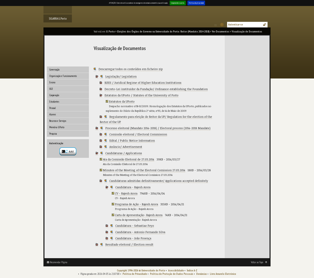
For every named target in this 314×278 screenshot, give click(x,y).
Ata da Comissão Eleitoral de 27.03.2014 (128, 159)
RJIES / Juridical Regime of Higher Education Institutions (143, 83)
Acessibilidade (176, 270)
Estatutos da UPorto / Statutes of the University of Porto (141, 95)
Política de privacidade (196, 3)
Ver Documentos (220, 31)
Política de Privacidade (135, 274)
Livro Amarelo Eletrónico (223, 274)
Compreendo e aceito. (178, 3)
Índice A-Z (192, 270)
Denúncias (201, 274)
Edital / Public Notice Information (132, 140)
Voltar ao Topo (257, 262)
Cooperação (54, 95)
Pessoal (52, 108)
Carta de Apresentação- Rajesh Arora (138, 215)
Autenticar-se (235, 24)
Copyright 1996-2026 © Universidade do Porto (141, 270)
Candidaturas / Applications (123, 153)
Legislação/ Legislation (121, 76)
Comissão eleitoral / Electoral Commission (138, 134)
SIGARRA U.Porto (58, 18)
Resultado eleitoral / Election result (129, 244)
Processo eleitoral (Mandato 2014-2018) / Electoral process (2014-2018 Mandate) (157, 128)
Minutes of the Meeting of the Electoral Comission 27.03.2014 (144, 170)
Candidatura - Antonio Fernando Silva (140, 232)
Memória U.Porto (56, 127)
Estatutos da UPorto (122, 101)
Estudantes (54, 101)
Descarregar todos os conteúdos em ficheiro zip (131, 69)
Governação (54, 69)
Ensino (52, 82)
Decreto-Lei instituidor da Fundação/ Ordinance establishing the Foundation (156, 89)
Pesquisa (53, 133)
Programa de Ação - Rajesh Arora (136, 204)
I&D (51, 89)
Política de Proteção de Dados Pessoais (171, 274)
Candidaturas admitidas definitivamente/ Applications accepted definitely (158, 181)
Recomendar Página (58, 262)
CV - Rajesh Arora (126, 193)
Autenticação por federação (67, 151)
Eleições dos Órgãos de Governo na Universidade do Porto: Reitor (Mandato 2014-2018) (163, 31)
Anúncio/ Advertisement (125, 147)
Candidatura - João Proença (133, 238)
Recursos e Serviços (57, 121)
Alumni (52, 114)
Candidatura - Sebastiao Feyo (134, 226)
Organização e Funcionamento (63, 76)
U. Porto (110, 31)
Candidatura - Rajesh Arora (132, 187)
